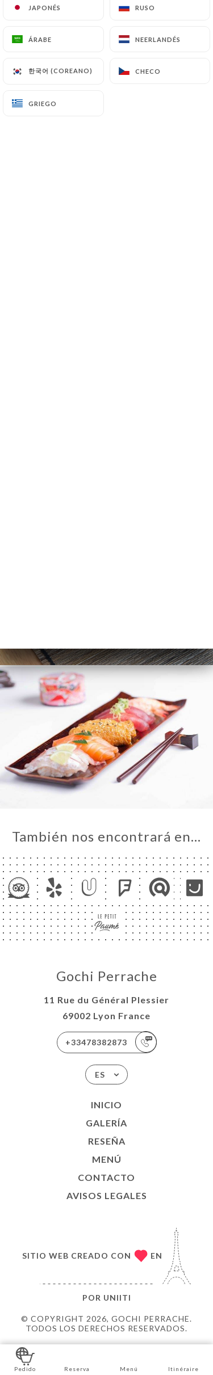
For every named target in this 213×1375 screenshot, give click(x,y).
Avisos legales (106, 1195)
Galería (106, 1122)
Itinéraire (183, 1358)
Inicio (106, 1104)
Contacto (106, 1177)
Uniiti (117, 1297)
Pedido (25, 1358)
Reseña (107, 1141)
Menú (107, 1159)
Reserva (77, 1358)
